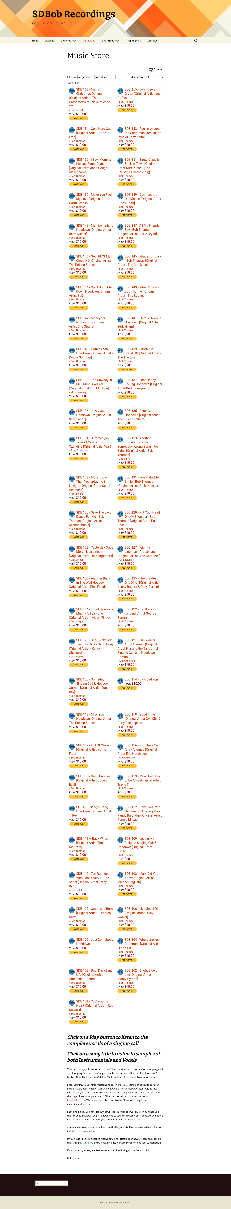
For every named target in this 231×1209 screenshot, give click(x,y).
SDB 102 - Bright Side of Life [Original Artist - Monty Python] (137, 975)
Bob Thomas (126, 101)
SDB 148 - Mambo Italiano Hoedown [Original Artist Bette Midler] (91, 230)
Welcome (49, 40)
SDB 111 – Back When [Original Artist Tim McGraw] (88, 843)
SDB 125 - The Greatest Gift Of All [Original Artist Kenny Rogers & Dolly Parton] (138, 582)
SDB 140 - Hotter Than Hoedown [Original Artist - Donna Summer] (91, 353)
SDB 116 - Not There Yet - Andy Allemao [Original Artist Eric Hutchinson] (138, 749)
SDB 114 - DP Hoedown (141, 679)
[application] (72, 90)
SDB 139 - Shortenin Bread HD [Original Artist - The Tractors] (139, 353)
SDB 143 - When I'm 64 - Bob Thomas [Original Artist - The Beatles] (137, 291)
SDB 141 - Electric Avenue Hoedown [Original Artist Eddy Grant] (139, 322)
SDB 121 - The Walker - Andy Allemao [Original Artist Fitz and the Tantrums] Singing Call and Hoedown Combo (137, 648)
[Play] (72, 91)
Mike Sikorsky (78, 392)
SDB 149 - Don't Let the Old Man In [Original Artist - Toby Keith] (139, 199)
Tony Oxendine (79, 450)
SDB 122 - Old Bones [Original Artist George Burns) (136, 613)
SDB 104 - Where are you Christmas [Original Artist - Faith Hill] (138, 944)
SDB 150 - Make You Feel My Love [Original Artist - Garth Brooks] (90, 199)
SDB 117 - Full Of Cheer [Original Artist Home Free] (89, 749)
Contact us (153, 40)
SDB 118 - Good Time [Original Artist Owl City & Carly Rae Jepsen (138, 719)
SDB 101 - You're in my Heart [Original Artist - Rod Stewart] (91, 1005)
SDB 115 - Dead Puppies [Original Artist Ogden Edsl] (90, 780)
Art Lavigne (77, 493)
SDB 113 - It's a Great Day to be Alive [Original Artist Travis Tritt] (139, 780)
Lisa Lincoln (77, 110)
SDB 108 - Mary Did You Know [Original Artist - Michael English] (137, 878)
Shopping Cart (133, 40)
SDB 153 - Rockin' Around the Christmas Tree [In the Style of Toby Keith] (139, 133)
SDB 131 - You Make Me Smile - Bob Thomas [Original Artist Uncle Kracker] (138, 481)
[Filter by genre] (85, 77)
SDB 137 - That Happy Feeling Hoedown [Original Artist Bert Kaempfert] (139, 384)
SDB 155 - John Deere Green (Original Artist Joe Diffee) (139, 93)
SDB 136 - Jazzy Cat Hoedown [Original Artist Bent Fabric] (90, 415)
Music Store (89, 40)
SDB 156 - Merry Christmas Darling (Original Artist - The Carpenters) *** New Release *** (89, 97)
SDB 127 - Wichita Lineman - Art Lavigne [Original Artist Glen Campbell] (138, 552)
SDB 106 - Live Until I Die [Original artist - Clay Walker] (138, 913)
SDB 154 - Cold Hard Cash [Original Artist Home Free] (91, 133)
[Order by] (152, 77)
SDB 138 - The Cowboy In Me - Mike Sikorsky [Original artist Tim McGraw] (90, 384)
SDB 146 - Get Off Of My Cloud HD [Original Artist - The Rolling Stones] (91, 260)
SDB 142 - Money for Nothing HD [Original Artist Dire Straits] (87, 322)
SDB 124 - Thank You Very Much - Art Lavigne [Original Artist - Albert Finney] (91, 613)
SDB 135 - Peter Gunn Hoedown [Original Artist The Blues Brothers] (138, 415)
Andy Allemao (127, 660)
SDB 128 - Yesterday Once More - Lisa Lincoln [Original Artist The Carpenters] (91, 552)
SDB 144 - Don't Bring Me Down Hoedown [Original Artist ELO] (90, 291)
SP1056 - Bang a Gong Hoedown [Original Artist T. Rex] (90, 811)
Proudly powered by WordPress (115, 1202)
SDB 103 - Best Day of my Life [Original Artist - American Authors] (90, 975)
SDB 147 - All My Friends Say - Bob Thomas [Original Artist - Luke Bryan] (138, 230)
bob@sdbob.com (76, 1100)
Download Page (69, 40)
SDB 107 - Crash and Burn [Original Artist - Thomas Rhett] (91, 913)
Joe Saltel (124, 458)
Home (35, 40)
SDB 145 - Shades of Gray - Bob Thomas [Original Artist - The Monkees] (139, 260)
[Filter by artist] (105, 77)
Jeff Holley (77, 656)
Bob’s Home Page (111, 40)
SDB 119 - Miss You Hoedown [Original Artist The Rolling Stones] (90, 719)
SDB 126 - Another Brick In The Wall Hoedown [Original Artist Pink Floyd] (89, 582)
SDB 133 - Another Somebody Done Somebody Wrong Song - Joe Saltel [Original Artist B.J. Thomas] (138, 446)
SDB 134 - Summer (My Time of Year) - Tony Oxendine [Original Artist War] (90, 442)
